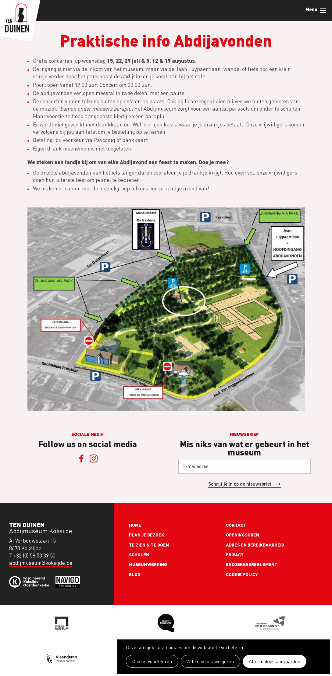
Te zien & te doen (149, 544)
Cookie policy (242, 574)
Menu (323, 10)
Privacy (235, 554)
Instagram (93, 458)
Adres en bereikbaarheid (255, 544)
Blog (135, 574)
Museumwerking (148, 564)
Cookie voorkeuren (152, 661)
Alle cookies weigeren (210, 661)
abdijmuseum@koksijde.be (40, 563)
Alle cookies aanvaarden (274, 661)
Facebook (81, 458)
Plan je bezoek (146, 534)
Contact (236, 525)
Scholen (139, 554)
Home (135, 525)
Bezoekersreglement (251, 564)
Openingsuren (242, 534)
